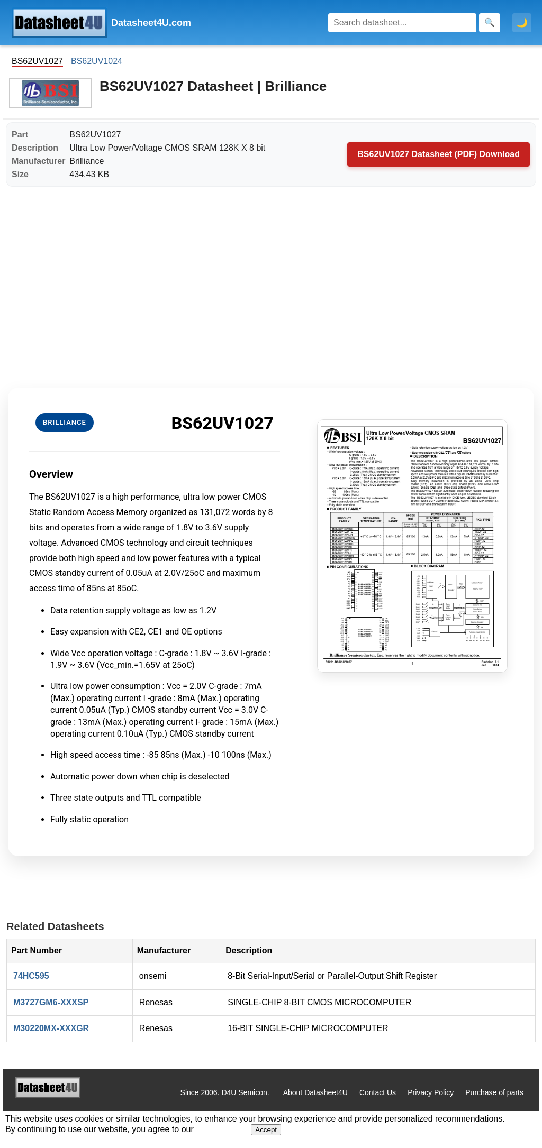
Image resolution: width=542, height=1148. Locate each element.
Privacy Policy (431, 1092)
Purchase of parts (494, 1092)
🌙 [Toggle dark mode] (522, 22)
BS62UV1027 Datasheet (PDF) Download (438, 154)
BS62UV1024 (96, 61)
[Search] (402, 22)
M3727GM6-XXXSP (50, 1002)
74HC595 (31, 975)
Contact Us (377, 1092)
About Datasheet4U (315, 1092)
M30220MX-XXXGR (51, 1028)
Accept (266, 1130)
